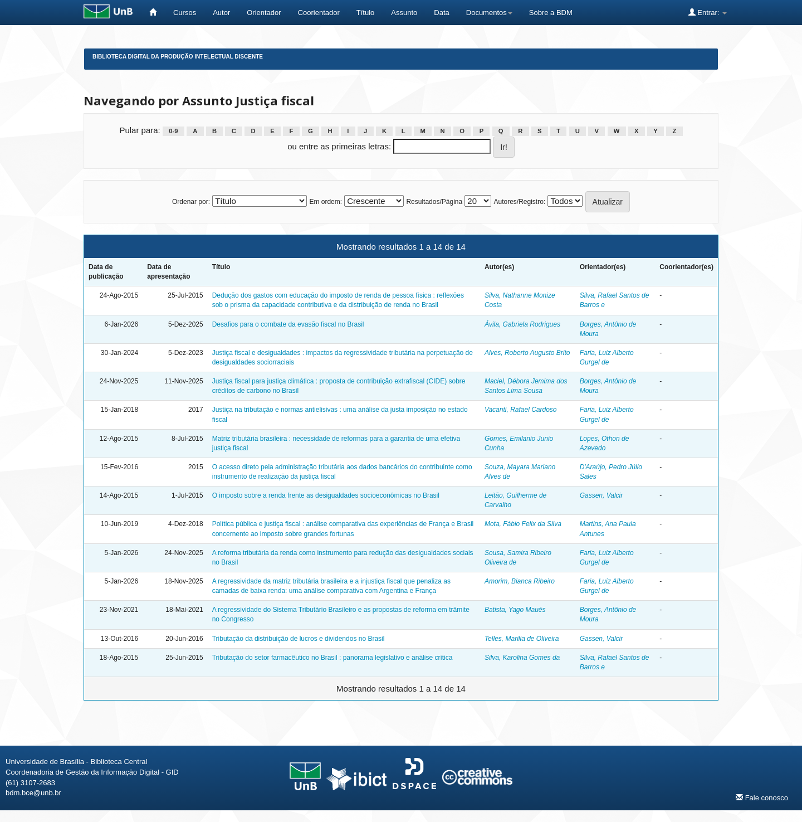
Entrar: (707, 12)
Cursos (184, 12)
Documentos (489, 12)
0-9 (173, 131)
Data (441, 12)
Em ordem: (325, 202)
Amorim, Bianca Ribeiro (520, 581)
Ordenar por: (191, 202)
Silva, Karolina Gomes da (522, 658)
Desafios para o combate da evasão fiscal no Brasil (288, 324)
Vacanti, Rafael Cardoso (521, 410)
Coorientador (319, 12)
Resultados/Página (434, 202)
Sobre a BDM (551, 12)
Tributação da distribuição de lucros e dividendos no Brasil (298, 639)
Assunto (404, 12)
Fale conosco (762, 797)
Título (365, 12)
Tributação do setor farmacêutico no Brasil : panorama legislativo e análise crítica (332, 658)
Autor (221, 12)
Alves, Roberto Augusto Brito (527, 353)
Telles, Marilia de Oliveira (522, 639)
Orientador (264, 12)
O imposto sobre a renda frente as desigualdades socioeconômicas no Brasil (325, 495)
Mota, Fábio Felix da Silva (523, 524)
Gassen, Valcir (601, 495)
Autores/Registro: (519, 202)
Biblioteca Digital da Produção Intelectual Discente (177, 56)
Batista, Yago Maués (515, 610)
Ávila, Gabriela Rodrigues (522, 324)
